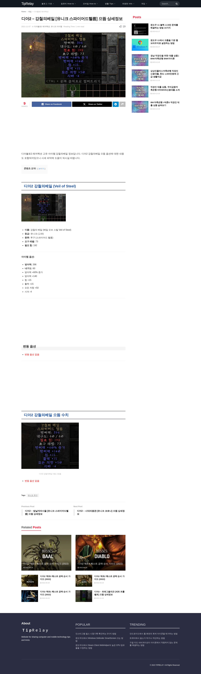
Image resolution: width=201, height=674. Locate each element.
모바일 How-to (89, 4)
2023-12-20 (155, 93)
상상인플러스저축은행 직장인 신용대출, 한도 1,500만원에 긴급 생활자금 (164, 74)
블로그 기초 (47, 4)
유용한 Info (127, 4)
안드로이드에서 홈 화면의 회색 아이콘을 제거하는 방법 (154, 634)
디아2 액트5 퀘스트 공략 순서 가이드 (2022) (46, 563)
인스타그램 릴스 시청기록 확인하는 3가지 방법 (96, 634)
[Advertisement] (73, 131)
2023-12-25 (155, 62)
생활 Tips (109, 4)
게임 (143, 4)
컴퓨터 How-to (67, 4)
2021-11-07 (26, 27)
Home (23, 12)
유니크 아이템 (56, 27)
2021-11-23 (99, 598)
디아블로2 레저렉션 (41, 12)
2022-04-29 (28, 567)
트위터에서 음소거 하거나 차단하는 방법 (147, 638)
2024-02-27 (155, 31)
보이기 (41, 169)
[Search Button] (176, 3)
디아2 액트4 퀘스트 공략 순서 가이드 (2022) (100, 563)
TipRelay (27, 3)
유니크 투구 (32, 495)
